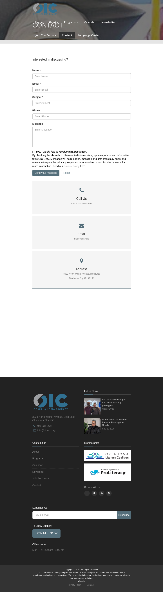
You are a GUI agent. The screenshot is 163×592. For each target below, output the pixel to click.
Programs (71, 22)
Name (36, 70)
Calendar (90, 22)
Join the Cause (40, 478)
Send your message (46, 172)
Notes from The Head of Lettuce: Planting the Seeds (114, 422)
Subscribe (123, 515)
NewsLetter (108, 22)
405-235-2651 (44, 425)
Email (36, 83)
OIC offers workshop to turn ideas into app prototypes (114, 402)
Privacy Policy (71, 166)
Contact (67, 35)
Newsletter (38, 471)
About (53, 22)
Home (39, 22)
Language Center (89, 35)
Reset (66, 172)
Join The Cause (45, 35)
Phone (36, 110)
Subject (37, 97)
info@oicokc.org (46, 430)
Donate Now (46, 533)
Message (37, 123)
